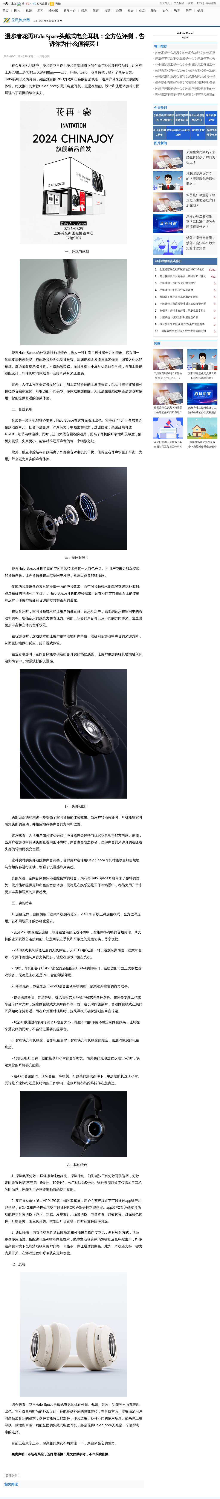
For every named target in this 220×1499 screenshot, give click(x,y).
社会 (131, 10)
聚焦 (51, 21)
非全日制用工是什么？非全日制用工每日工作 (185, 64)
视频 (29, 10)
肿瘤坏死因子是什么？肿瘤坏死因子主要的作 (185, 88)
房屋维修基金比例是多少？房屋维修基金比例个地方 (202, 446)
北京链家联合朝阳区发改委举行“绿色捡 (185, 269)
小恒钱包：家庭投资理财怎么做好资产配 (185, 303)
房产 (189, 10)
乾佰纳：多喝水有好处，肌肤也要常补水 (185, 310)
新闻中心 (70, 10)
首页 (6, 10)
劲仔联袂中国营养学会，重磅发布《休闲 (185, 276)
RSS (199, 3)
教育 (177, 10)
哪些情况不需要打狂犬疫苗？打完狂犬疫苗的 (185, 94)
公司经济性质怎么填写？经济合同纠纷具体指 (185, 76)
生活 (142, 10)
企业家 (53, 10)
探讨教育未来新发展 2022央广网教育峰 (185, 324)
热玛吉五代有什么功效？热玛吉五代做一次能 (185, 70)
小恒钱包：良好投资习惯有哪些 (185, 283)
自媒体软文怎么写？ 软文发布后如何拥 (185, 331)
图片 (17, 10)
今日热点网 (39, 21)
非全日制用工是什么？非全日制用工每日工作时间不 (168, 446)
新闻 (40, 10)
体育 (96, 10)
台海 (119, 10)
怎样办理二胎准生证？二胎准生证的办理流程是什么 (202, 412)
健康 (200, 10)
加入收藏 (179, 3)
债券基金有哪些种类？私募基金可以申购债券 (185, 82)
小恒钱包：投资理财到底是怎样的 (185, 317)
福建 (107, 10)
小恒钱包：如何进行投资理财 (185, 290)
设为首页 (164, 3)
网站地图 (211, 3)
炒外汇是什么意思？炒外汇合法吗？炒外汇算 (185, 52)
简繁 (190, 3)
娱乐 (84, 10)
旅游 (154, 10)
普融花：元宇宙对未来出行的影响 (185, 297)
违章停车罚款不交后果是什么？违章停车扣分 (185, 58)
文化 (165, 10)
